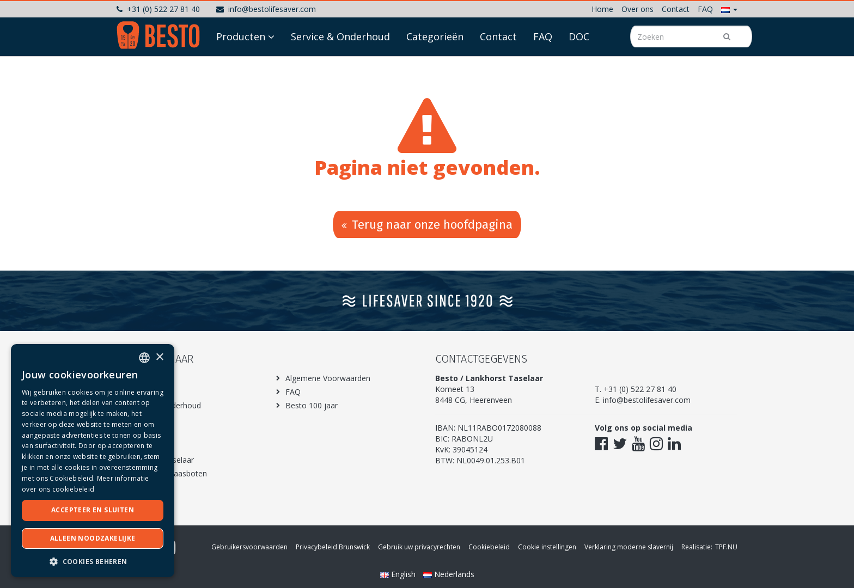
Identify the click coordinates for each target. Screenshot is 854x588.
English (399, 574)
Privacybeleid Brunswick (333, 547)
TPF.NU (726, 547)
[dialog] (92, 460)
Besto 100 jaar (311, 405)
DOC (579, 66)
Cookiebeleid (489, 547)
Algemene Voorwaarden (327, 378)
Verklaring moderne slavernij (628, 547)
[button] (729, 9)
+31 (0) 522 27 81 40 (158, 9)
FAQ (705, 9)
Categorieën (434, 66)
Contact (676, 9)
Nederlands (448, 574)
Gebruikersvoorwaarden (249, 547)
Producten (240, 66)
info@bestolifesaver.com (266, 9)
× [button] (159, 357)
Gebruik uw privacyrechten (419, 547)
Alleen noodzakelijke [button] (93, 538)
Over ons (637, 9)
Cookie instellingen (547, 547)
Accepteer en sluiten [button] (92, 509)
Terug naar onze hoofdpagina (427, 224)
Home (602, 9)
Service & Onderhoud (340, 66)
